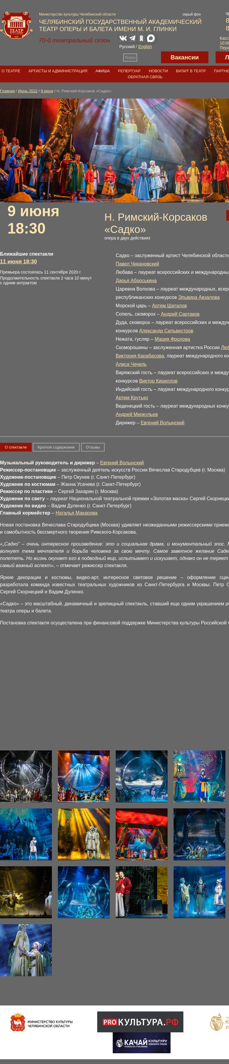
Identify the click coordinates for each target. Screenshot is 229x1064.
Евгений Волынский (162, 422)
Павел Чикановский (137, 263)
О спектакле (16, 447)
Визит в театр (191, 71)
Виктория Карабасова (140, 355)
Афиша (102, 71)
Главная (7, 91)
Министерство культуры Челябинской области (77, 14)
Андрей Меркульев (137, 414)
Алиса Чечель (131, 364)
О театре (10, 71)
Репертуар (129, 71)
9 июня (47, 91)
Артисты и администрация (57, 71)
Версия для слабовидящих (149, 57)
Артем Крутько (132, 397)
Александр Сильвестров (166, 330)
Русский (127, 46)
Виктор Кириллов (158, 380)
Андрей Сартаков (180, 314)
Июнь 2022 (28, 91)
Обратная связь (145, 77)
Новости (158, 71)
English (145, 46)
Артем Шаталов (169, 305)
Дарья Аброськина (136, 280)
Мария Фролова (172, 339)
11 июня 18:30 (18, 262)
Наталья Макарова (76, 512)
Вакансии (185, 57)
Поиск (130, 57)
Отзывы (93, 447)
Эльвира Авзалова (199, 297)
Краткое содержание (56, 447)
